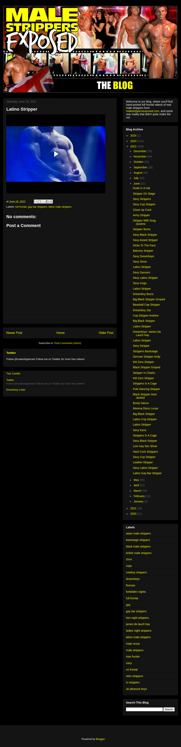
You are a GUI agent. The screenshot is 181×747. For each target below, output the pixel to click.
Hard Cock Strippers (145, 451)
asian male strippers (138, 533)
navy (129, 663)
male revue (133, 643)
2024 (133, 135)
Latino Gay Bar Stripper (147, 473)
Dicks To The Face (144, 245)
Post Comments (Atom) (67, 343)
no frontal (131, 669)
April (137, 485)
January (139, 501)
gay (128, 604)
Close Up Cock (142, 209)
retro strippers (134, 676)
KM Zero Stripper (143, 362)
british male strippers (139, 553)
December (140, 151)
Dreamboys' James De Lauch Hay (147, 333)
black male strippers (138, 546)
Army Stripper (141, 215)
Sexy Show (140, 261)
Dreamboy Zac (142, 310)
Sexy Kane (139, 430)
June (137, 183)
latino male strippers (59, 206)
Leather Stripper (143, 462)
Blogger (100, 739)
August (138, 172)
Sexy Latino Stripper (145, 277)
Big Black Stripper (144, 320)
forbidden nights (136, 591)
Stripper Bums (142, 229)
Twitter (11, 352)
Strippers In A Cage (145, 383)
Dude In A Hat (141, 188)
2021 (133, 508)
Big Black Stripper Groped (149, 299)
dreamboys (133, 578)
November (140, 156)
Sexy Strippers (142, 199)
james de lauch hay (138, 624)
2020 (133, 513)
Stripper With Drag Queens (144, 222)
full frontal (21, 206)
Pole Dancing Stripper (146, 389)
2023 (133, 141)
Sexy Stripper (141, 345)
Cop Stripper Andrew (145, 315)
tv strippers (132, 682)
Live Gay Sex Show (145, 446)
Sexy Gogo (140, 283)
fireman (130, 585)
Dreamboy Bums (143, 294)
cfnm (129, 559)
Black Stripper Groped (146, 367)
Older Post (106, 332)
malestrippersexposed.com (142, 111)
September (141, 167)
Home (60, 332)
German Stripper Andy (146, 356)
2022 (133, 146)
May (136, 479)
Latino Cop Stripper (145, 419)
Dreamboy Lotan (15, 389)
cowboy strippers (136, 572)
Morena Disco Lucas (145, 408)
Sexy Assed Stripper (145, 240)
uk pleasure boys (136, 688)
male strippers (134, 650)
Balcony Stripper (143, 250)
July (136, 178)
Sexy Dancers (141, 272)
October (139, 161)
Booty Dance (141, 403)
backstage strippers (138, 540)
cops (129, 565)
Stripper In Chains (144, 372)
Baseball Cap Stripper (146, 304)
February (139, 496)
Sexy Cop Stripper (144, 204)
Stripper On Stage (144, 193)
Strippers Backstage (145, 351)
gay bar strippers (37, 206)
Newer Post (14, 332)
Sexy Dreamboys (143, 256)
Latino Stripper (142, 266)
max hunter (133, 656)
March (138, 490)
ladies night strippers (138, 630)
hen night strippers (137, 617)
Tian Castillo (13, 373)
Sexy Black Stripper (145, 234)
